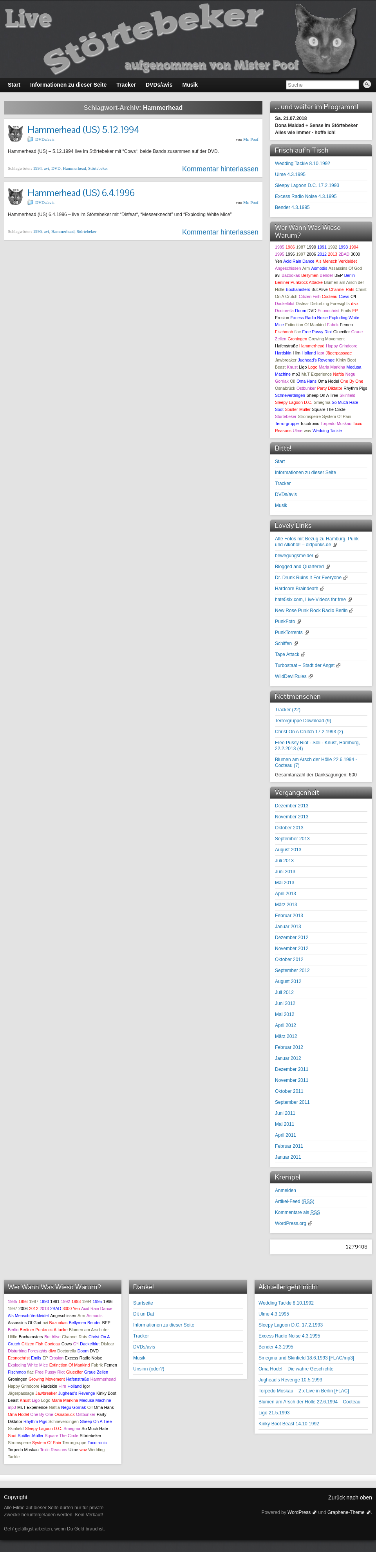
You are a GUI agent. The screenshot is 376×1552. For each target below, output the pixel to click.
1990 (311, 247)
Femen (346, 324)
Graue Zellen (96, 1372)
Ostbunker (306, 388)
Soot (279, 409)
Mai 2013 (284, 882)
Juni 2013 (285, 871)
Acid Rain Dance (298, 261)
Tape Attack (287, 654)
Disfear (302, 303)
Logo (313, 367)
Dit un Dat (143, 1314)
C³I (353, 296)
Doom (300, 310)
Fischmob (284, 331)
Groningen (297, 338)
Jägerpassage (339, 353)
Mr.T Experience (317, 374)
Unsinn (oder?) (148, 1369)
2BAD (343, 254)
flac (298, 331)
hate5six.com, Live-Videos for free (310, 599)
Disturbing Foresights (330, 303)
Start (280, 461)
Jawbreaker (285, 360)
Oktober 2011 (289, 1091)
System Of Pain (336, 416)
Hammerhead (74, 168)
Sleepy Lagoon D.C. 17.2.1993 (307, 185)
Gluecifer (341, 331)
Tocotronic (309, 423)
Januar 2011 (288, 1157)
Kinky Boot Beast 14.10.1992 (288, 1424)
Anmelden (285, 1190)
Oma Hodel (328, 381)
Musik (281, 505)
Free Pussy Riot (317, 331)
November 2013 (291, 817)
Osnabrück (285, 388)
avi (46, 168)
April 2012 (285, 1025)
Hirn (296, 353)
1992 (332, 247)
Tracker (283, 483)
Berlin (349, 275)
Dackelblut (285, 303)
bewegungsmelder (294, 555)
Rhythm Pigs (355, 388)
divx (354, 303)
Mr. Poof (250, 139)
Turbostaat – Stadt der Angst (304, 665)
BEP (338, 275)
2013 (332, 254)
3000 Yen (71, 1308)
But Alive (319, 289)
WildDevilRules (291, 676)
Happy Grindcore (342, 345)
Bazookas (291, 275)
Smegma (322, 402)
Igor (320, 353)
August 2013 (288, 849)
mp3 (296, 374)
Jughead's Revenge (316, 360)
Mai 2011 (284, 1124)
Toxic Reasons (53, 1449)
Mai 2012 (284, 1014)
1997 (301, 254)
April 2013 (285, 893)
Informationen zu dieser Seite (305, 472)
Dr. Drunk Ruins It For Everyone (308, 577)
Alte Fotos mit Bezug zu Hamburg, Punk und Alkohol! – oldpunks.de (316, 541)
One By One (351, 381)
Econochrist (329, 310)
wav (307, 430)
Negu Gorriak (73, 1407)
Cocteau (330, 296)
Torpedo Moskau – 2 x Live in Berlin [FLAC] (303, 1391)
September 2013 (292, 838)
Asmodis (319, 268)
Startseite (143, 1303)
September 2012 (292, 970)
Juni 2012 (285, 1003)
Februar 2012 (289, 1047)
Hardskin (283, 353)
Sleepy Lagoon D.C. (293, 402)
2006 (311, 254)
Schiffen (283, 643)
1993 (343, 247)
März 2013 (286, 904)
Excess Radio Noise (308, 317)
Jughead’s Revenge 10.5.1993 (290, 1380)
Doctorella (284, 310)
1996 (37, 231)
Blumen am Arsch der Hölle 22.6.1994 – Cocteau (309, 1402)
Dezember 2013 (291, 806)
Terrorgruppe (287, 423)
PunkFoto (285, 621)
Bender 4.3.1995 (292, 207)
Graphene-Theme (346, 1512)
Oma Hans (306, 381)
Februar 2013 (289, 915)
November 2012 (291, 948)
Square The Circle (328, 409)
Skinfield (347, 395)
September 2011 (292, 1102)
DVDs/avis (44, 139)
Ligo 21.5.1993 (273, 1413)
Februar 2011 (289, 1146)
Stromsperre (309, 416)
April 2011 (285, 1135)
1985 (279, 247)
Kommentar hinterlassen (220, 169)
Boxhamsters (298, 289)
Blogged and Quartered (299, 566)
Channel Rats (341, 289)
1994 (37, 168)
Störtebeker (98, 168)
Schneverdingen (290, 395)
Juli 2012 (284, 992)
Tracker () (287, 709)
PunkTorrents (289, 632)
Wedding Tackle (327, 430)
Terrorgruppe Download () (303, 720)
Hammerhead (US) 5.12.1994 (83, 130)
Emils (346, 310)
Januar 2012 (288, 1058)
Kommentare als (297, 1212)
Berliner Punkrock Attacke (299, 282)
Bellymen (309, 275)
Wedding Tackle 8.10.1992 (302, 163)
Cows (344, 296)
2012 (322, 254)
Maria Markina (332, 367)
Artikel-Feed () (295, 1201)
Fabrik (333, 324)
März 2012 (286, 1036)
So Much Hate (345, 402)
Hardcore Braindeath (296, 588)
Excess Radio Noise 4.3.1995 (305, 196)
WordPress (299, 1512)
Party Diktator (329, 388)
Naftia (338, 374)
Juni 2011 (285, 1113)
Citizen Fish (310, 296)
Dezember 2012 (291, 937)
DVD (56, 168)
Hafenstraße (286, 345)
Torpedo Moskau (335, 423)
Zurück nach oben (350, 1497)
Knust (292, 367)
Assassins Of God (345, 268)
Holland (309, 353)
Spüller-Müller (298, 409)
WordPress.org (290, 1223)
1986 (290, 247)
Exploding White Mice (28, 1365)
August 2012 (288, 981)
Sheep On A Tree (322, 395)
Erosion (282, 317)
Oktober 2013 (289, 828)
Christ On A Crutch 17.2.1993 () (309, 731)
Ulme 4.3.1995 (290, 174)
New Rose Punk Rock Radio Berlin (311, 610)
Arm (306, 268)
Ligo (303, 367)
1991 (322, 247)
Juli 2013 (284, 860)
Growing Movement (326, 338)
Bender (326, 275)
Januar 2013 (288, 926)
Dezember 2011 (291, 1069)
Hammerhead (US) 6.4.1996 (81, 193)
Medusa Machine (95, 1400)
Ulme (297, 430)
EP (355, 310)
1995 (279, 254)
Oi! (292, 381)
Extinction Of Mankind (305, 324)
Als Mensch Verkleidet (336, 261)
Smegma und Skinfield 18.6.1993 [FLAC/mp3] (306, 1358)
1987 (301, 247)
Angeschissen (288, 268)
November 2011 (291, 1080)
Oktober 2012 (289, 959)
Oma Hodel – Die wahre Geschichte (295, 1369)
